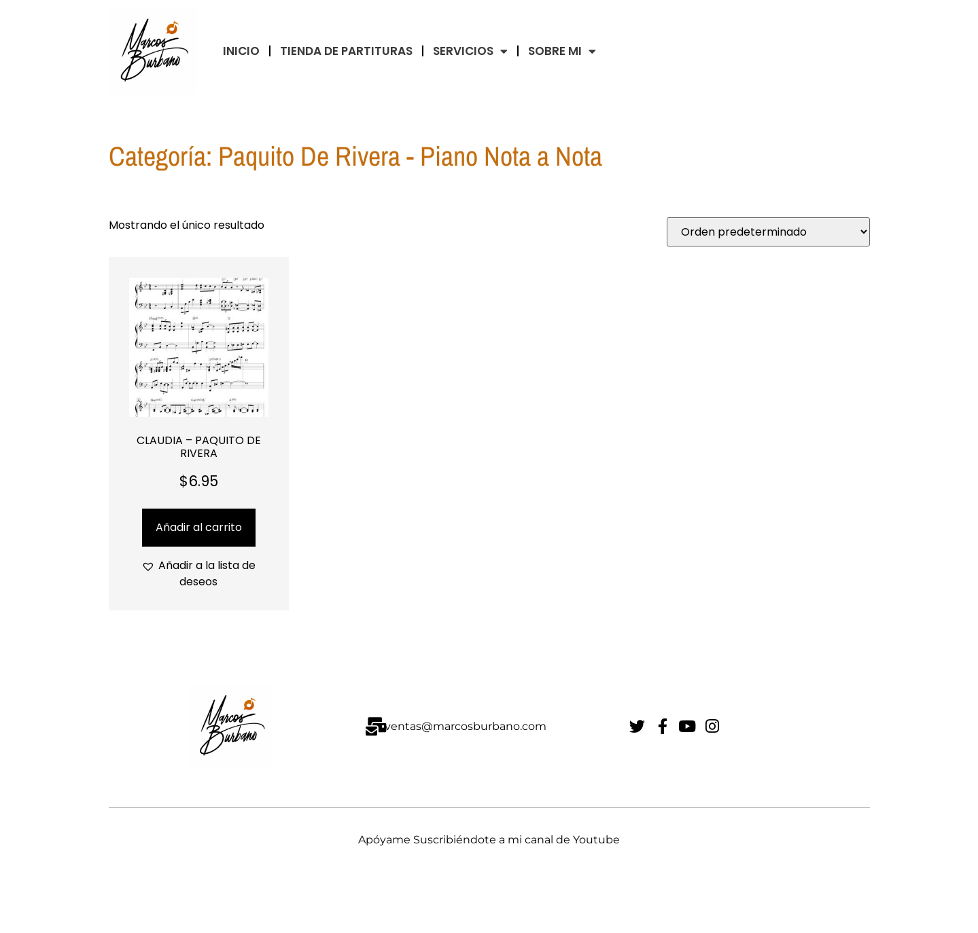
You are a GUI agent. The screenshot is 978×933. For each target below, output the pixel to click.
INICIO (241, 51)
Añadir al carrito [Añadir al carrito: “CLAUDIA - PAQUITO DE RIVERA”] (199, 527)
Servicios (470, 51)
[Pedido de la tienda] (768, 231)
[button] (198, 573)
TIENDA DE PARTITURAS (346, 51)
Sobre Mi (562, 51)
